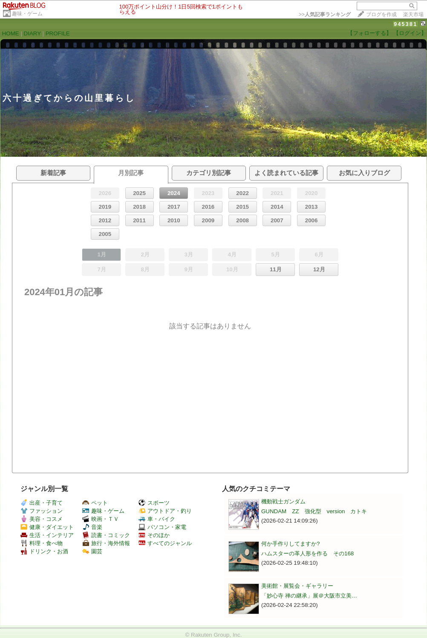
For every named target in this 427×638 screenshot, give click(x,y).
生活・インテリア (47, 535)
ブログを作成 (381, 14)
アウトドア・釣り (165, 511)
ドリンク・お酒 (44, 551)
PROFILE (58, 33)
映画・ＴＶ (100, 519)
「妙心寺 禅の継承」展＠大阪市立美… (309, 595)
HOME (10, 33)
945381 (405, 24)
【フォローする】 (369, 33)
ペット (95, 503)
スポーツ (154, 503)
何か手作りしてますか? (290, 543)
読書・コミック (106, 535)
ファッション (41, 511)
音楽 (92, 527)
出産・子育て (41, 503)
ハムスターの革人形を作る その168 (307, 553)
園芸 (92, 551)
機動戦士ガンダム (283, 501)
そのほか (154, 535)
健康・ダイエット (47, 527)
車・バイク (156, 519)
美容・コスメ (41, 519)
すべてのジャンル (165, 543)
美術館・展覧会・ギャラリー (297, 586)
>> (325, 14)
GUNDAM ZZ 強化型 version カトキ (314, 511)
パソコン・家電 (162, 527)
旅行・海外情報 (106, 543)
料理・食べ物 (41, 543)
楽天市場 (413, 14)
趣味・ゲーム (27, 14)
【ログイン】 (410, 33)
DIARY (32, 33)
